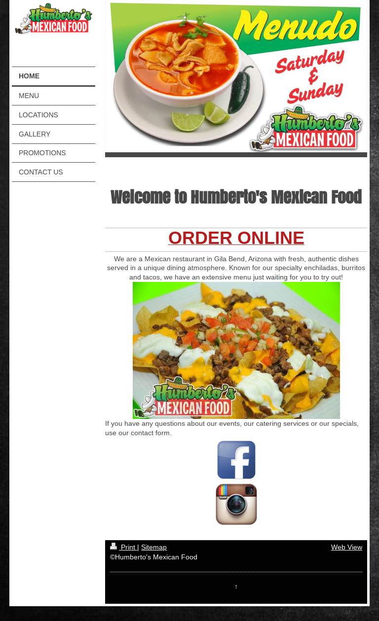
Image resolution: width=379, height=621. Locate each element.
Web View (346, 547)
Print (123, 547)
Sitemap (154, 547)
